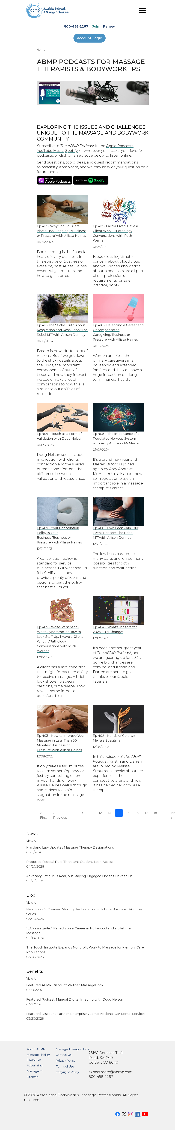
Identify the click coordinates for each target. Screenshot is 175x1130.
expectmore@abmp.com (111, 1072)
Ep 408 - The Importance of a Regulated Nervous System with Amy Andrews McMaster (116, 438)
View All (31, 841)
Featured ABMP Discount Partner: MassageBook (65, 985)
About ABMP (36, 1049)
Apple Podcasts (120, 146)
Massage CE (35, 1071)
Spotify (71, 150)
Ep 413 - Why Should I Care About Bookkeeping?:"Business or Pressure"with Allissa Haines (61, 231)
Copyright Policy (67, 1072)
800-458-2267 (76, 26)
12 (100, 813)
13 (109, 813)
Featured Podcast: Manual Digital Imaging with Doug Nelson (74, 999)
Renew (109, 26)
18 (155, 813)
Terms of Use (65, 1066)
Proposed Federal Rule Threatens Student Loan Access (70, 862)
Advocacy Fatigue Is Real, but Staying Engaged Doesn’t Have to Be (79, 876)
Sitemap (32, 1077)
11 (92, 813)
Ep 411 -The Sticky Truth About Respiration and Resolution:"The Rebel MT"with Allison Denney (62, 330)
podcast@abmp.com (59, 167)
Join (95, 26)
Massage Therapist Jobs (72, 1049)
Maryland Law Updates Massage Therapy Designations (70, 847)
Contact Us (63, 1055)
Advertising (35, 1065)
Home (41, 49)
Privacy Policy (65, 1060)
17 (146, 813)
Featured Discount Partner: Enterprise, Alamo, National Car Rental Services (85, 1014)
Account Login (89, 38)
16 (137, 813)
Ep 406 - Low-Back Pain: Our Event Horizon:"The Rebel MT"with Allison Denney (115, 533)
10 (82, 813)
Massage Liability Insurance (38, 1057)
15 (128, 813)
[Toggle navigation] (142, 10)
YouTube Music (50, 150)
